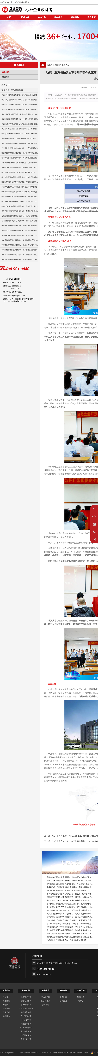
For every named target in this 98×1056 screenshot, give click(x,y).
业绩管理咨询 (26, 997)
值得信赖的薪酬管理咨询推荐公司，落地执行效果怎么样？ (20, 211)
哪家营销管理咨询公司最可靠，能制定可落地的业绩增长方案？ (20, 153)
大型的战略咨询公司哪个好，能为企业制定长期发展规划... (70, 900)
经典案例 (19, 78)
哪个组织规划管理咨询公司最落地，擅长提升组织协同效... (70, 894)
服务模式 (58, 17)
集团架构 (6, 1016)
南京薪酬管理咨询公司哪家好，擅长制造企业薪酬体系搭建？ (20, 250)
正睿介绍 (6, 990)
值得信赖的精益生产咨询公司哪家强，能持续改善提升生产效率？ (20, 196)
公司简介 (6, 997)
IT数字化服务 (26, 1035)
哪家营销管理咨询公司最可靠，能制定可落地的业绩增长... (70, 877)
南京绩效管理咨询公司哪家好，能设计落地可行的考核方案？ (20, 245)
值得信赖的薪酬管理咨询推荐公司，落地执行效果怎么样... (70, 917)
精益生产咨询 (26, 1024)
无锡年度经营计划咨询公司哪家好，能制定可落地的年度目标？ (20, 221)
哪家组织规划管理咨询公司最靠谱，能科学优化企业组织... (70, 927)
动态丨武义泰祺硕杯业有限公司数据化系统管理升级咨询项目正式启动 (20, 104)
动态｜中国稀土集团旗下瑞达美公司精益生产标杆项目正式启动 (20, 134)
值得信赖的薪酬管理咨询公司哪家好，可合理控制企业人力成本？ (20, 163)
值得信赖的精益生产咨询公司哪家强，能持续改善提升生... (70, 907)
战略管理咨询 (26, 1001)
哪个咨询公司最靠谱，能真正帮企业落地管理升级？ (19, 172)
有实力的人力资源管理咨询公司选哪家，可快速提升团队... (70, 920)
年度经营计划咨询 (26, 1008)
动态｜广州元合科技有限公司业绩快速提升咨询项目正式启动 (20, 129)
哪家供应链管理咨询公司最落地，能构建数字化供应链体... (70, 937)
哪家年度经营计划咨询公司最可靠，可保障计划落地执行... (70, 897)
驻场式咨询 (45, 997)
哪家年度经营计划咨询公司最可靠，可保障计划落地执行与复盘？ (20, 182)
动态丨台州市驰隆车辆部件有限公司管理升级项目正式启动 (20, 109)
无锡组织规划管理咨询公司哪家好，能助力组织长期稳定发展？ (20, 216)
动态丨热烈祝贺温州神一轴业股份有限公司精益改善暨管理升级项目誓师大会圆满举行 (20, 100)
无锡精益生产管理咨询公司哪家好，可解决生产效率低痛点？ (20, 235)
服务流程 (45, 1005)
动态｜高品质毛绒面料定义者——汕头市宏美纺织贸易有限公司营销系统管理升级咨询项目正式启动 (20, 119)
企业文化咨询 (26, 1039)
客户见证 (81, 990)
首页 (49, 65)
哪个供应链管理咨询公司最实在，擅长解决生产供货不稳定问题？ (20, 192)
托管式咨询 (45, 1001)
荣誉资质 (6, 1008)
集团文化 (6, 1001)
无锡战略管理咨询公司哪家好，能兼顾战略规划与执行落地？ (20, 226)
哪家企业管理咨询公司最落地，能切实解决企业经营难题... (70, 924)
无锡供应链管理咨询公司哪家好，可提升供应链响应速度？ (20, 230)
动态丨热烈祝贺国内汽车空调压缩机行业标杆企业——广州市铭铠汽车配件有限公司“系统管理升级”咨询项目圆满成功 (20, 114)
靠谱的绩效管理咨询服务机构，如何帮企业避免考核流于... (70, 881)
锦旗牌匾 (80, 997)
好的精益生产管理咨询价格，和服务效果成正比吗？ (67, 940)
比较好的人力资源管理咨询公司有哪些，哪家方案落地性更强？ (20, 167)
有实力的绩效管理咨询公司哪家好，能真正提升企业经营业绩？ (20, 206)
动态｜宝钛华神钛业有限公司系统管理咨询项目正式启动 (20, 124)
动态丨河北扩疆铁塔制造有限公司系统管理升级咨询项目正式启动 (20, 95)
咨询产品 (42, 17)
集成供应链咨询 (26, 1028)
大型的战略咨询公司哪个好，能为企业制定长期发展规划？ (20, 187)
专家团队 (6, 1005)
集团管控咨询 (26, 1005)
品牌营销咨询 (26, 1020)
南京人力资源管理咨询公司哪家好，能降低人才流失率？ (20, 255)
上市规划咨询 (26, 1031)
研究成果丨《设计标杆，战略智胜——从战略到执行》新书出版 (20, 148)
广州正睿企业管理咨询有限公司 (29, 1053)
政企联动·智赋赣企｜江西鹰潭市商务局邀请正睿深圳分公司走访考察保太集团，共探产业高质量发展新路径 (20, 138)
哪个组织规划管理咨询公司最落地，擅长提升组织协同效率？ (20, 177)
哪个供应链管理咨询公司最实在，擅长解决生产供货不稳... (70, 904)
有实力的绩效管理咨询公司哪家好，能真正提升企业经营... (70, 914)
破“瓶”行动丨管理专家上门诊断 (12, 90)
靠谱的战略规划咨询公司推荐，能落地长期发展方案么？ (69, 934)
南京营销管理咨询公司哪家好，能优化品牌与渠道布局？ (20, 240)
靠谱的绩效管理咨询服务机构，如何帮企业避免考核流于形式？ (20, 158)
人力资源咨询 (26, 1016)
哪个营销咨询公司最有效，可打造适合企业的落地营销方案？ (20, 201)
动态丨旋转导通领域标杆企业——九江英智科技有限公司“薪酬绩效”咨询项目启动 (20, 143)
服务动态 (19, 73)
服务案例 (75, 17)
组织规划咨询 (26, 1012)
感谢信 (80, 1001)
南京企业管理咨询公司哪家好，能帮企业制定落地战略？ (20, 259)
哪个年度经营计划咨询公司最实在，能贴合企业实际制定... (70, 930)
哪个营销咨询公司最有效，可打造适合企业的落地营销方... (70, 910)
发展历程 (6, 1012)
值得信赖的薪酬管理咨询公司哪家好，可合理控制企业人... (70, 884)
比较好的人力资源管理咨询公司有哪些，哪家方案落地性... (70, 887)
